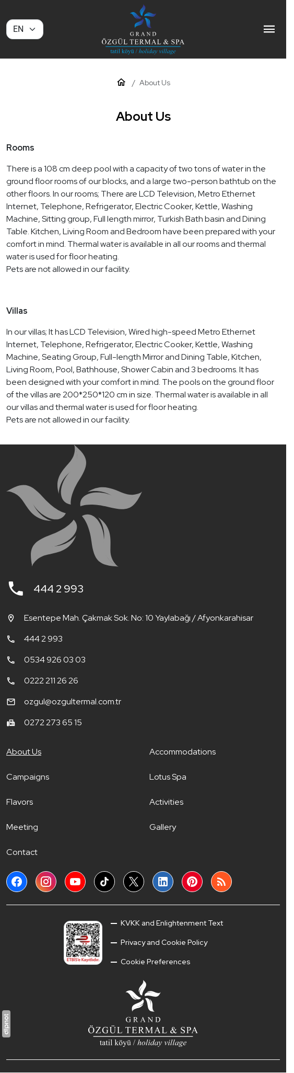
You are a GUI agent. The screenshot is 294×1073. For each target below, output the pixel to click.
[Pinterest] (192, 881)
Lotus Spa (167, 776)
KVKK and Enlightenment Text (171, 923)
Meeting (22, 826)
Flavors (19, 801)
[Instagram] (46, 881)
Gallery (162, 826)
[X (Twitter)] (133, 881)
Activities (166, 801)
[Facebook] (16, 881)
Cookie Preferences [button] (155, 961)
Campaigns (27, 776)
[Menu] (269, 29)
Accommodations (182, 751)
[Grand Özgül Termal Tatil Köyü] (143, 29)
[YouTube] (75, 881)
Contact (22, 852)
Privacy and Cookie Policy (163, 942)
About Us (23, 751)
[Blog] (221, 881)
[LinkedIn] (162, 881)
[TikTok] (104, 881)
